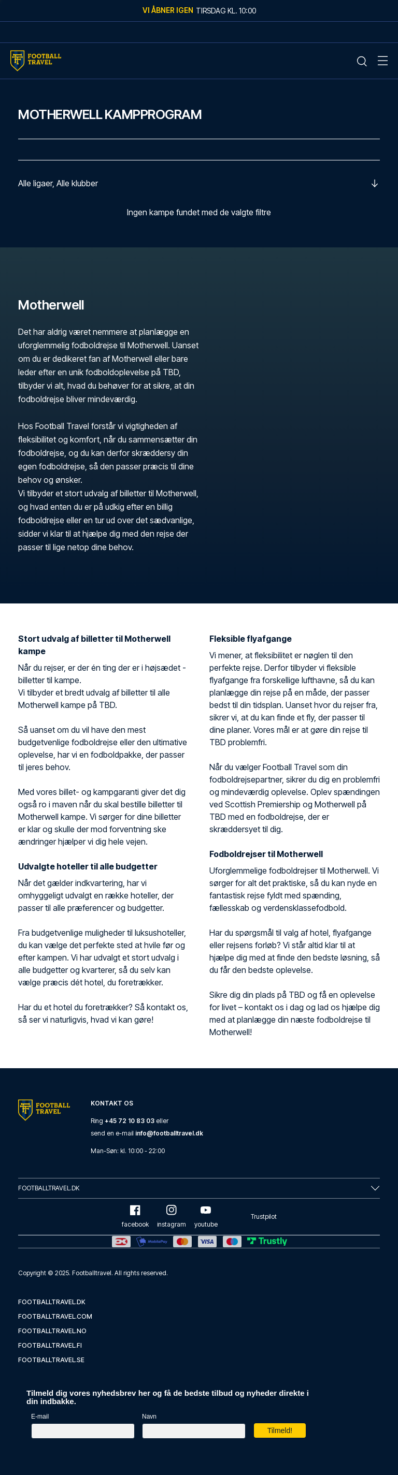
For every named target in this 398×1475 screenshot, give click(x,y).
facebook (135, 1216)
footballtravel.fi (50, 1345)
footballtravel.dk (52, 1302)
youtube (206, 1216)
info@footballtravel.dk (169, 1133)
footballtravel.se (51, 1360)
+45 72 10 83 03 (129, 1121)
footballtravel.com (55, 1316)
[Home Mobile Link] (35, 61)
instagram (171, 1216)
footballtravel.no (52, 1331)
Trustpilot (264, 1216)
